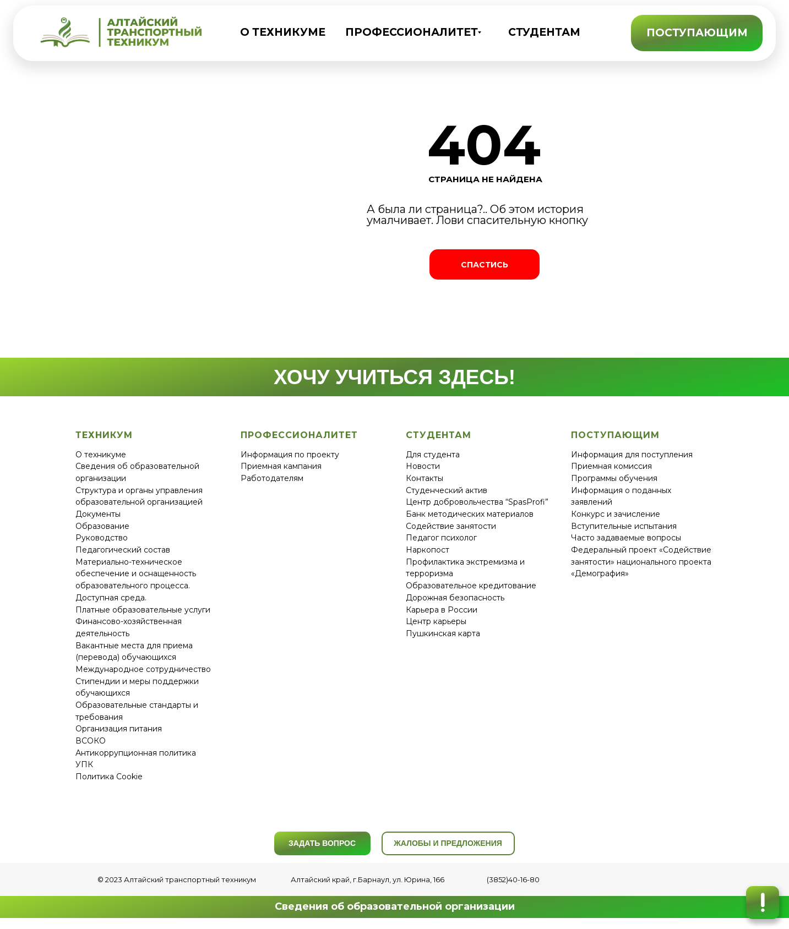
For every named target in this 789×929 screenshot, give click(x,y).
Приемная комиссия (611, 466)
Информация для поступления (632, 455)
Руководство (101, 538)
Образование (102, 526)
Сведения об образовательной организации (395, 906)
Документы (98, 514)
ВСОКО (90, 741)
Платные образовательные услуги (142, 610)
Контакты (424, 478)
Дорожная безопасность (455, 598)
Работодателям (272, 478)
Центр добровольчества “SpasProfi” (477, 502)
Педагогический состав (122, 550)
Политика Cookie (109, 777)
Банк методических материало (467, 514)
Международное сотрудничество (143, 669)
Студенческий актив (446, 490)
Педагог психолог (441, 538)
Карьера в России (441, 610)
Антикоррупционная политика (135, 753)
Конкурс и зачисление (615, 514)
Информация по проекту (290, 455)
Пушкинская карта (443, 633)
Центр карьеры (436, 621)
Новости (423, 466)
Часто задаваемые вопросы (626, 538)
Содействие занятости (451, 526)
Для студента (433, 455)
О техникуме (100, 455)
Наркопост (427, 550)
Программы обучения (614, 478)
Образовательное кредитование (471, 586)
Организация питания (118, 729)
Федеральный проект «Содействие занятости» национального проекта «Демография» (641, 561)
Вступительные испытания (624, 526)
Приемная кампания (281, 466)
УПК (84, 764)
